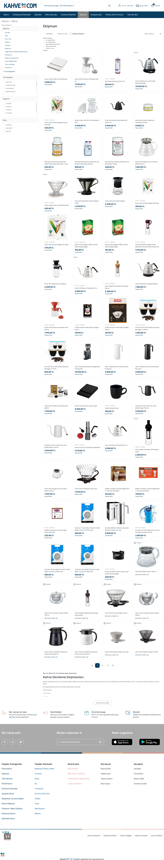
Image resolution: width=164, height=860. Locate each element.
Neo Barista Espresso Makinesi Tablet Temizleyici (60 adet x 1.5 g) (56, 163)
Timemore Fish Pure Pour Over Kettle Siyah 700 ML (146, 407)
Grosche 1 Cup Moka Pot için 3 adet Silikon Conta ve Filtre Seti (87, 570)
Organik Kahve (8, 794)
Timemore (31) (10, 85)
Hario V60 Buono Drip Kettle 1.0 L (116, 445)
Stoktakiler (49, 34)
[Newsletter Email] (80, 742)
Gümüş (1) (9, 128)
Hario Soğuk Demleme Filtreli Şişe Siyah (147, 450)
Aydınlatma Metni (110, 836)
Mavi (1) (8, 131)
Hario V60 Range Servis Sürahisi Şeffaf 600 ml (146, 163)
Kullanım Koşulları (141, 836)
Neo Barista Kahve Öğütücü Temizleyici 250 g (144, 121)
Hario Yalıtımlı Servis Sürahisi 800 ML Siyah (147, 368)
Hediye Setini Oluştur (115, 15)
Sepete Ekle (48, 84)
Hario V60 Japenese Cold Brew (55, 284)
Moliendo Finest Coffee (44, 769)
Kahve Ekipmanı (8, 804)
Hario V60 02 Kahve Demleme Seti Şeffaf (56, 407)
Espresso (5, 774)
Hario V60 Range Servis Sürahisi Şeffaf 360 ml (55, 490)
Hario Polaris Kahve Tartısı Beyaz (55, 79)
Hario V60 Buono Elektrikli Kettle (146, 284)
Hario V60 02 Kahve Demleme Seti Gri (86, 80)
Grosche (38, 774)
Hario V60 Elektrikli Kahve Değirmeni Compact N (87, 368)
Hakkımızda (106, 774)
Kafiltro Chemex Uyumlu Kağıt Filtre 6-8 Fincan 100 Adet (117, 490)
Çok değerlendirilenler (53, 44)
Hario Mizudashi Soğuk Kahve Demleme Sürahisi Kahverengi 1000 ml (147, 246)
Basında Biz (106, 769)
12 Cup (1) (9, 113)
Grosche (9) (10, 88)
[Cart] (155, 5)
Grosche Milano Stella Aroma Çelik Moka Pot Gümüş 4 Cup (117, 529)
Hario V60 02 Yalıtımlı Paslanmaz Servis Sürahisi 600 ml (86, 653)
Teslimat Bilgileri (126, 836)
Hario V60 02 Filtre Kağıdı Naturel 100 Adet (55, 124)
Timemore (39, 789)
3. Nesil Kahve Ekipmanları (79, 779)
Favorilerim (138, 774)
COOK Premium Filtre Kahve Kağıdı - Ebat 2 (117, 328)
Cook (37, 804)
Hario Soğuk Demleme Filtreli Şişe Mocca (116, 287)
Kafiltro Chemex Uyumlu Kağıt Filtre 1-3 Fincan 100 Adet (147, 490)
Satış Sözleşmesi (94, 836)
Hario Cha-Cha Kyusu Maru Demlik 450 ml (147, 614)
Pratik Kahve (7, 784)
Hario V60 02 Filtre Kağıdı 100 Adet (56, 244)
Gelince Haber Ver (142, 574)
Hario (37, 779)
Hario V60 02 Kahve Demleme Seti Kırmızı (56, 328)
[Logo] (20, 6)
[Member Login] (125, 5)
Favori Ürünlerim (75, 784)
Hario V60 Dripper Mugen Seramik (116, 652)
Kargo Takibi (139, 779)
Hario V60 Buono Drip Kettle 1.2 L (86, 288)
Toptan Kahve (106, 779)
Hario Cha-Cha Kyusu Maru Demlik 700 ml (56, 614)
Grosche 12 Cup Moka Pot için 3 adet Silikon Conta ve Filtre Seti (57, 570)
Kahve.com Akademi (76, 774)
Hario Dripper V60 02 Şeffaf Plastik (56, 205)
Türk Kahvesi (7, 779)
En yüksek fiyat (51, 42)
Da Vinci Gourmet (42, 794)
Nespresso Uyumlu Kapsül (12, 799)
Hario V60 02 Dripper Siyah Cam (86, 489)
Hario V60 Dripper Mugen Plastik (146, 652)
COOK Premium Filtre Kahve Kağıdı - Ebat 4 (87, 328)
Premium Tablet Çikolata (12, 809)
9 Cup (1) (8, 110)
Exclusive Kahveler (10, 789)
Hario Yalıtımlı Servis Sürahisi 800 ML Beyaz (116, 368)
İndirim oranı (50, 48)
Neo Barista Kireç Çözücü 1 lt (115, 81)
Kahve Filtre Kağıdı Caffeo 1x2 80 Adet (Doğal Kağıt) (116, 246)
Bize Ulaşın (105, 784)
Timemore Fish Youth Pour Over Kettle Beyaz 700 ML (55, 446)
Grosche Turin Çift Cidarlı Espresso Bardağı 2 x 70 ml (56, 368)
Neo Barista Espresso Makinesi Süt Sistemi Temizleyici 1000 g (87, 163)
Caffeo (37, 799)
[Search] (77, 6)
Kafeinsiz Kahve (8, 814)
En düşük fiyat (50, 40)
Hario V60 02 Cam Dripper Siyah (116, 613)
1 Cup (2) (8, 103)
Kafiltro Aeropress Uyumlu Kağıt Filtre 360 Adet (55, 531)
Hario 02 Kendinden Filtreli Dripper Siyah (87, 202)
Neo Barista (40, 809)
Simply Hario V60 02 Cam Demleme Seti (87, 121)
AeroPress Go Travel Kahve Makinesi (87, 447)
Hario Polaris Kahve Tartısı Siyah (86, 406)
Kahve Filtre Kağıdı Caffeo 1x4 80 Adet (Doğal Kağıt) (86, 246)
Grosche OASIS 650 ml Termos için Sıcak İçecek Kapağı (117, 573)
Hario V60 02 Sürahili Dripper (115, 201)
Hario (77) (9, 82)
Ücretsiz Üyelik (140, 784)
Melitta (38, 814)
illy (36, 784)
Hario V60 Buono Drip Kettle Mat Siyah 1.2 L (116, 121)
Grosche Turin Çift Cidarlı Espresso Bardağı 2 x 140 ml (147, 328)
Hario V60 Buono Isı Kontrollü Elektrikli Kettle (145, 82)
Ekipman (15, 21)
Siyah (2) (8, 125)
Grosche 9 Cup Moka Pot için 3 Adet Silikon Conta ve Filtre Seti (87, 529)
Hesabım (137, 769)
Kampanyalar (96, 15)
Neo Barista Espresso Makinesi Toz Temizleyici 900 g (117, 163)
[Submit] (100, 742)
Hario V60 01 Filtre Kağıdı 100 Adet (147, 203)
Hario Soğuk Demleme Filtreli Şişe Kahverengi (86, 614)
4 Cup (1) (8, 106)
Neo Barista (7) (10, 91)
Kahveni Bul (133, 15)
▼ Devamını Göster (102, 703)
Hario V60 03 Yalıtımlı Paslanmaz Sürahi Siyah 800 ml (55, 653)
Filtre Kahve (7, 769)
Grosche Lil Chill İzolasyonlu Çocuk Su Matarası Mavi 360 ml (147, 531)
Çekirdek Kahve (8, 819)
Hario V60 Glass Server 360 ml (145, 571)
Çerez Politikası (156, 836)
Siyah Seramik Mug (111, 408)
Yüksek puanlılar (51, 46)
